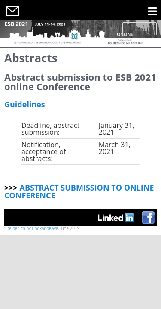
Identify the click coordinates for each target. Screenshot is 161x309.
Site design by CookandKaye (31, 228)
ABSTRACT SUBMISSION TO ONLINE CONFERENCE (79, 191)
